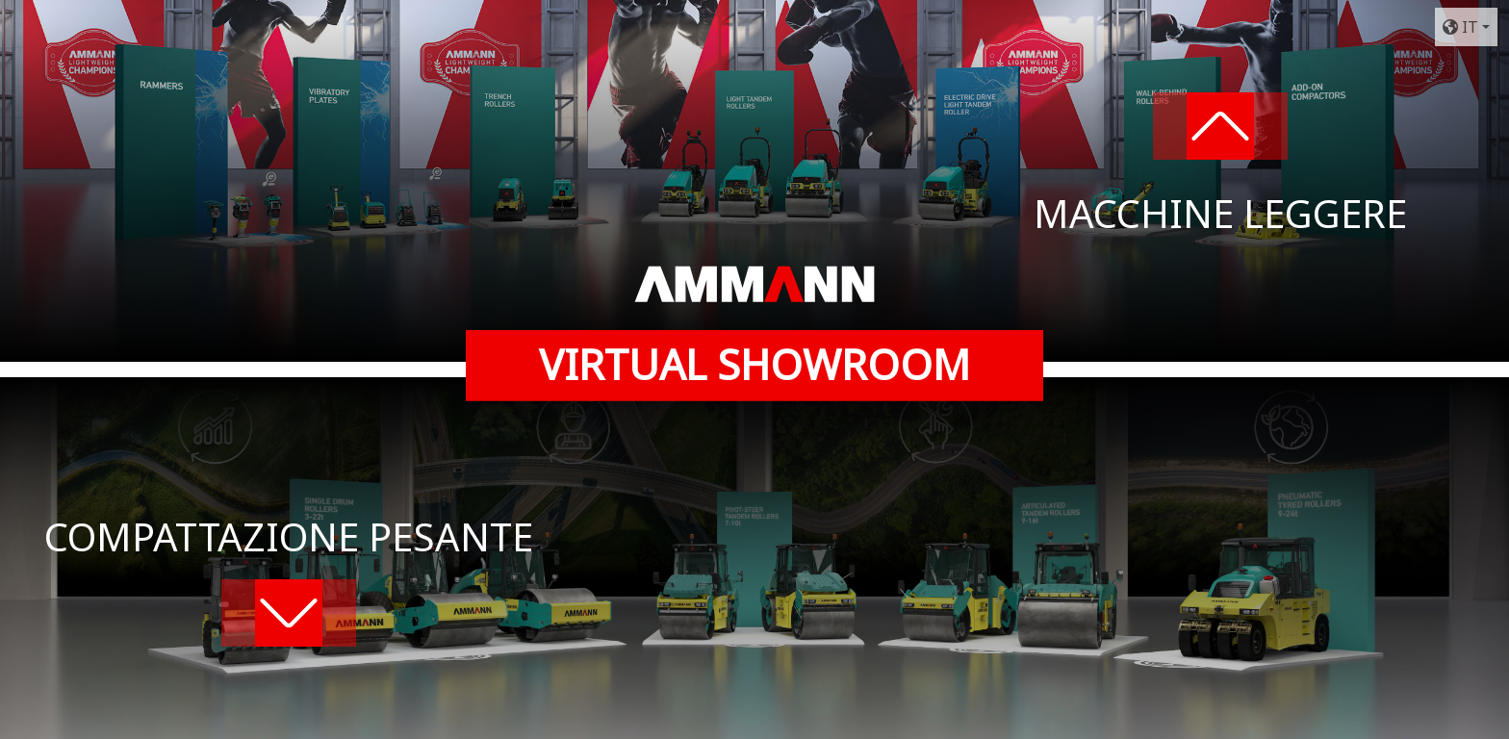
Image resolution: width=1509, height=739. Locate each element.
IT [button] (1460, 27)
